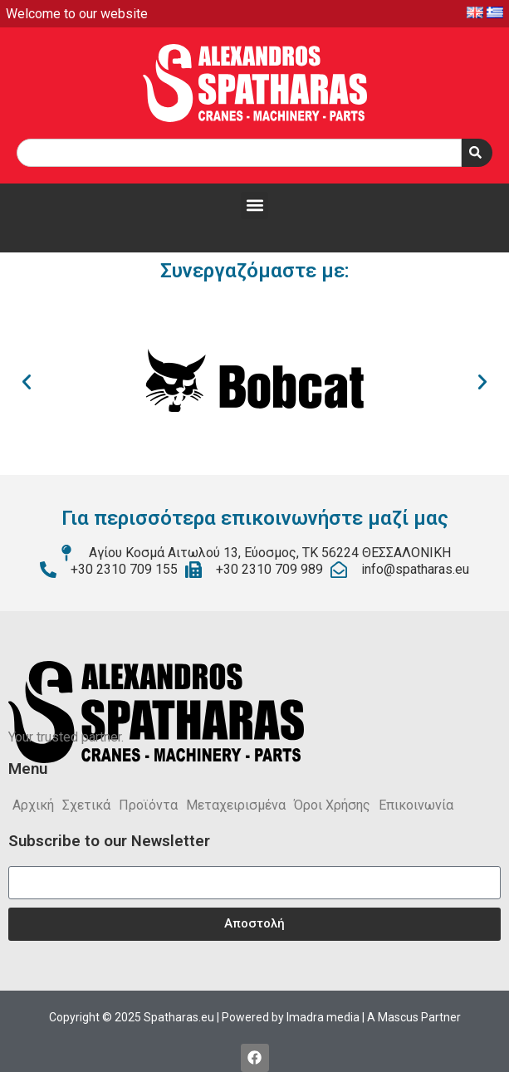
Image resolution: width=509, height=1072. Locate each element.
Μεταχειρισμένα (236, 805)
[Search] (477, 153)
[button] (254, 205)
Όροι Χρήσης (332, 805)
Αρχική (33, 805)
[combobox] (239, 153)
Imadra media (323, 1017)
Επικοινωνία (416, 805)
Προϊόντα (148, 805)
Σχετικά (86, 805)
